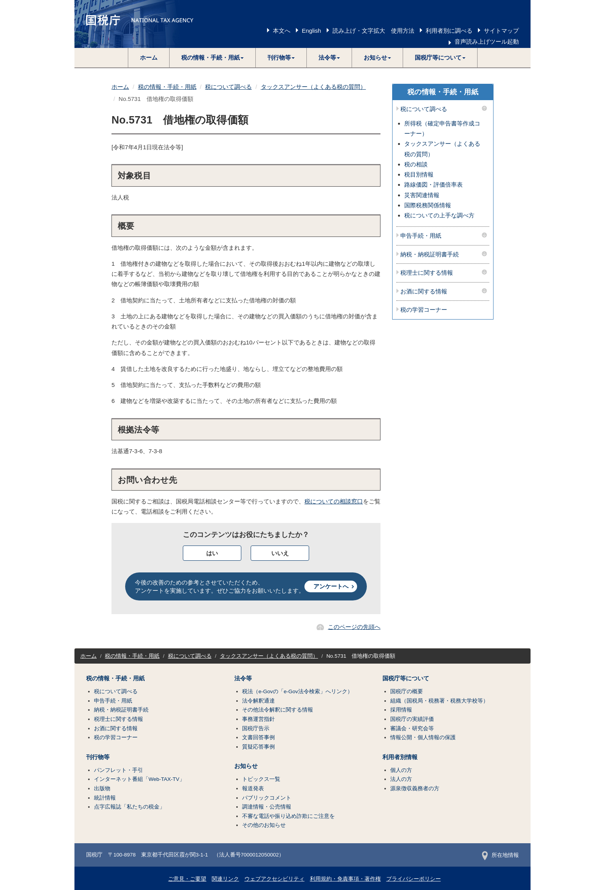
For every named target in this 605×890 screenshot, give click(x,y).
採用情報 (401, 710)
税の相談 (416, 164)
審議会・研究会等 (412, 728)
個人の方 (401, 770)
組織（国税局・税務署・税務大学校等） (439, 701)
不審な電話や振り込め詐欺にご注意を (288, 816)
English (311, 30)
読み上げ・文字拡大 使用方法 (373, 30)
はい (212, 553)
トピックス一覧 (261, 779)
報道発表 (253, 788)
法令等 (243, 678)
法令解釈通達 (258, 701)
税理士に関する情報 (426, 273)
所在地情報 (500, 855)
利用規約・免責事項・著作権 (345, 879)
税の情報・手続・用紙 (167, 86)
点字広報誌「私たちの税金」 (129, 807)
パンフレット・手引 (118, 770)
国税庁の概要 (406, 691)
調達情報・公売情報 (266, 807)
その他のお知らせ (264, 825)
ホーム (148, 57)
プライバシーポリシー (413, 879)
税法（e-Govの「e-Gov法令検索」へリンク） (297, 691)
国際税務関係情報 (427, 205)
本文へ (281, 30)
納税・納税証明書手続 (429, 254)
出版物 (102, 788)
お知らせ (246, 766)
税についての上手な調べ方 (439, 215)
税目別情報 (418, 174)
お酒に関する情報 (423, 291)
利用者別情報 (399, 757)
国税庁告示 (255, 728)
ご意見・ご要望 (187, 879)
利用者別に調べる (449, 30)
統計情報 (105, 798)
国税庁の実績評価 (412, 719)
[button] (213, 57)
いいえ (280, 553)
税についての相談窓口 (333, 501)
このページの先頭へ (354, 626)
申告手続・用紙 (420, 236)
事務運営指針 (258, 719)
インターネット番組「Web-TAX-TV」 (139, 779)
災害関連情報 (421, 195)
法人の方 (401, 779)
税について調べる (228, 86)
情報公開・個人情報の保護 (423, 737)
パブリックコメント (266, 798)
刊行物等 (98, 757)
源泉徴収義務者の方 (414, 788)
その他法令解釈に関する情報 (277, 710)
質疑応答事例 (258, 747)
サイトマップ (501, 30)
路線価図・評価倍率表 (433, 184)
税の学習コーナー (423, 310)
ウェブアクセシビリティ (274, 879)
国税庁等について (405, 678)
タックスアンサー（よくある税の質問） (313, 86)
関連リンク (225, 879)
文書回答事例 (258, 737)
